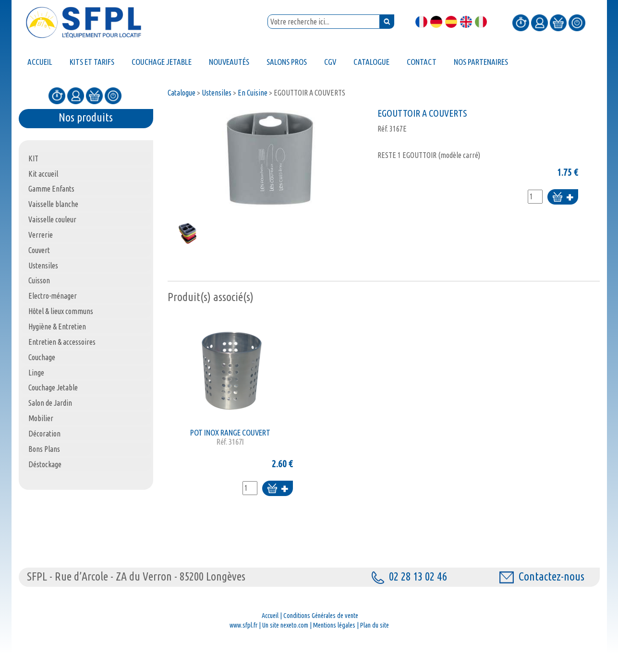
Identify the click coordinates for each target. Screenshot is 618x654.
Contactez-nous (541, 576)
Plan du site (374, 625)
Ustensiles (216, 92)
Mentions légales (334, 625)
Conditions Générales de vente (320, 615)
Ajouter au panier (562, 198)
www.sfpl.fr (243, 625)
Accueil (270, 615)
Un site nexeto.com (285, 625)
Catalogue (181, 92)
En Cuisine (252, 92)
